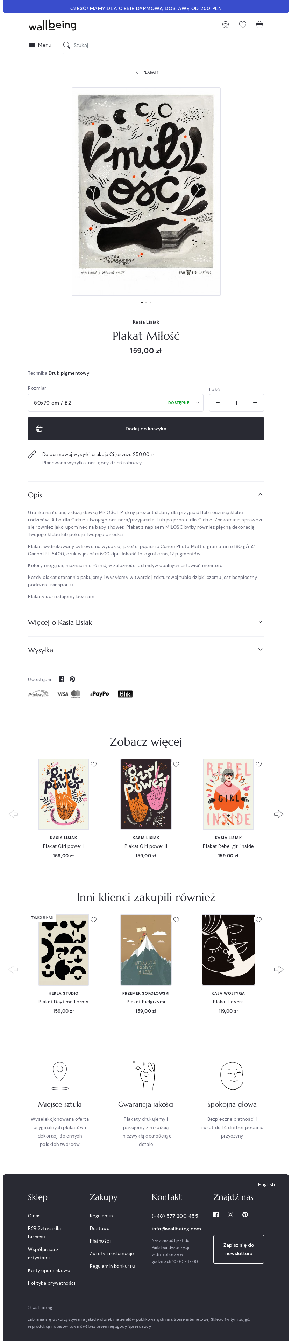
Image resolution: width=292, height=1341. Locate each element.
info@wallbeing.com (176, 1228)
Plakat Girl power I (64, 846)
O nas (34, 1216)
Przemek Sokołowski (146, 993)
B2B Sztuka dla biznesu (44, 1232)
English (266, 1184)
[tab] (146, 495)
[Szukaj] (68, 45)
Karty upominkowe (49, 1270)
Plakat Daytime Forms (63, 1002)
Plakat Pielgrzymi (146, 1002)
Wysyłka (146, 650)
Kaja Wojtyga (228, 993)
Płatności (100, 1241)
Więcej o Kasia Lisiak (146, 622)
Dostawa (100, 1228)
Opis (146, 494)
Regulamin (101, 1216)
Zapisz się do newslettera (238, 1249)
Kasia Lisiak (146, 322)
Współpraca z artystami (43, 1253)
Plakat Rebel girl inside (228, 846)
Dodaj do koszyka (100, 428)
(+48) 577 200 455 (175, 1216)
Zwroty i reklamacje (112, 1254)
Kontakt (167, 1197)
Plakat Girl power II (145, 846)
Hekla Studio (64, 993)
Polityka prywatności (51, 1283)
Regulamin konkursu (112, 1266)
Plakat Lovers (228, 1002)
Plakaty (146, 72)
